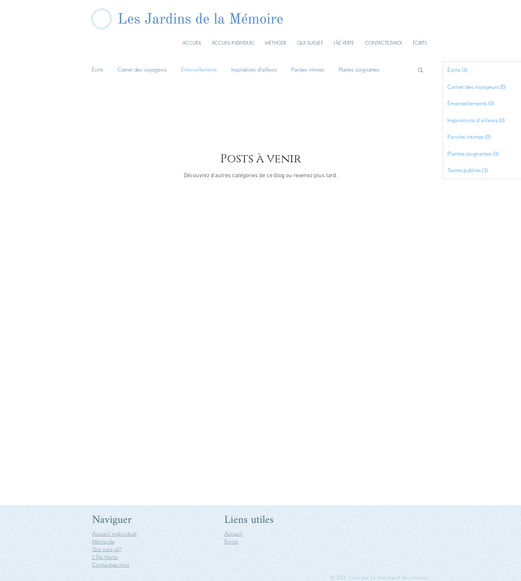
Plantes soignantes (359, 69)
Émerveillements (199, 69)
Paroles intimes (307, 69)
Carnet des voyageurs (142, 69)
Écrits (97, 69)
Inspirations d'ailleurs (254, 69)
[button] (420, 70)
